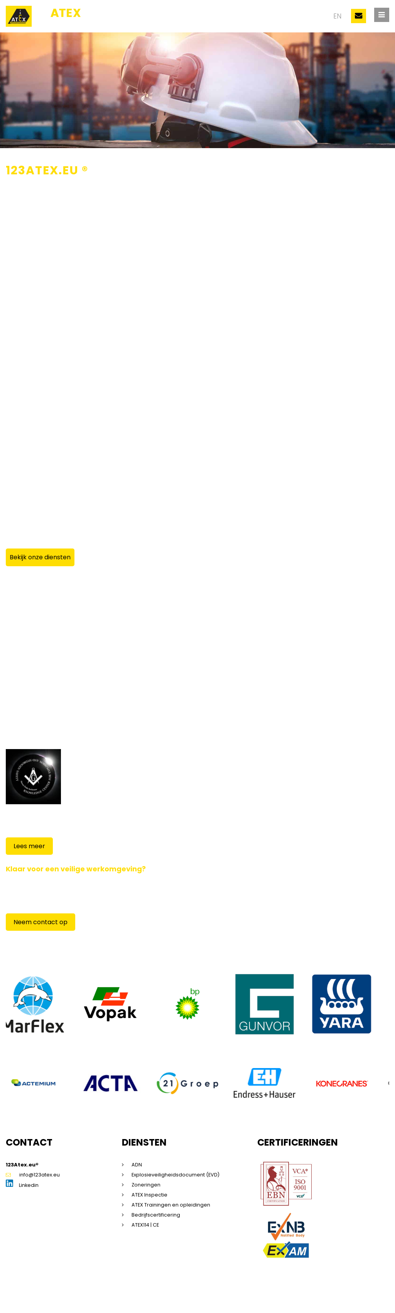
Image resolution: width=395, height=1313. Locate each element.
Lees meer (29, 846)
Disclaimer (85, 1295)
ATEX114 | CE (146, 1226)
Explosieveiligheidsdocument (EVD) (176, 1176)
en (337, 16)
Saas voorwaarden (238, 1295)
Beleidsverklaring (288, 1295)
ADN (137, 1166)
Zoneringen (146, 1186)
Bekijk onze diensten (40, 557)
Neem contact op (41, 922)
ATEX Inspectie (150, 1196)
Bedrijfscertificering (156, 1216)
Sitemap (57, 1295)
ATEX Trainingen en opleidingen (171, 1206)
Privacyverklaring (123, 1295)
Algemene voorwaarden (180, 1295)
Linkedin (22, 1187)
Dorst (356, 1295)
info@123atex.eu (33, 1176)
